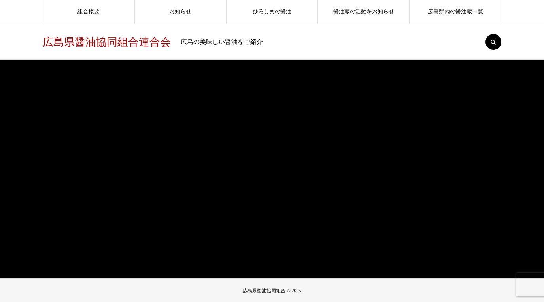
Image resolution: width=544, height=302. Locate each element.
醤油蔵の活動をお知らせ (363, 12)
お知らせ (180, 12)
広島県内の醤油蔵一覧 (455, 12)
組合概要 (88, 12)
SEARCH (493, 42)
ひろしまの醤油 (272, 12)
